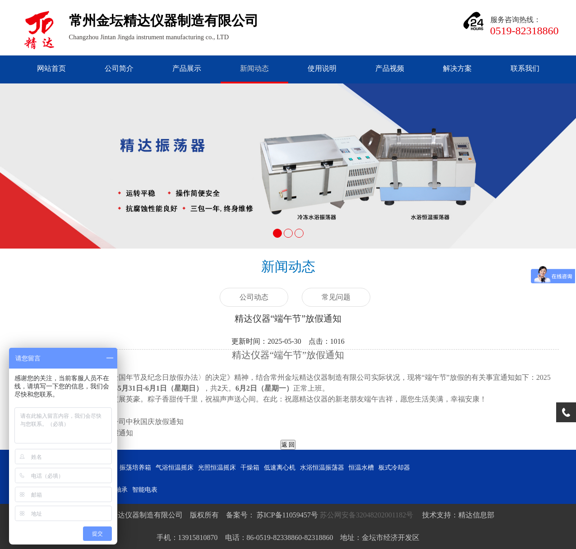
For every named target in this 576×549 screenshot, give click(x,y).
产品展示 (186, 68)
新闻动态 (254, 68)
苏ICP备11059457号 (286, 515)
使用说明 (322, 68)
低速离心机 (279, 467)
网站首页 (51, 68)
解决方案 (457, 68)
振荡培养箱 (135, 467)
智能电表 (144, 489)
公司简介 (119, 68)
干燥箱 (249, 467)
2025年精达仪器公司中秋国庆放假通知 (122, 421)
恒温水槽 (361, 467)
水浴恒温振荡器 (322, 467)
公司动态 (254, 297)
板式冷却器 (394, 467)
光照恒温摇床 (217, 467)
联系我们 (525, 68)
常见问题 (336, 297)
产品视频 (389, 68)
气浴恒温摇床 (175, 467)
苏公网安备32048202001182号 (367, 515)
